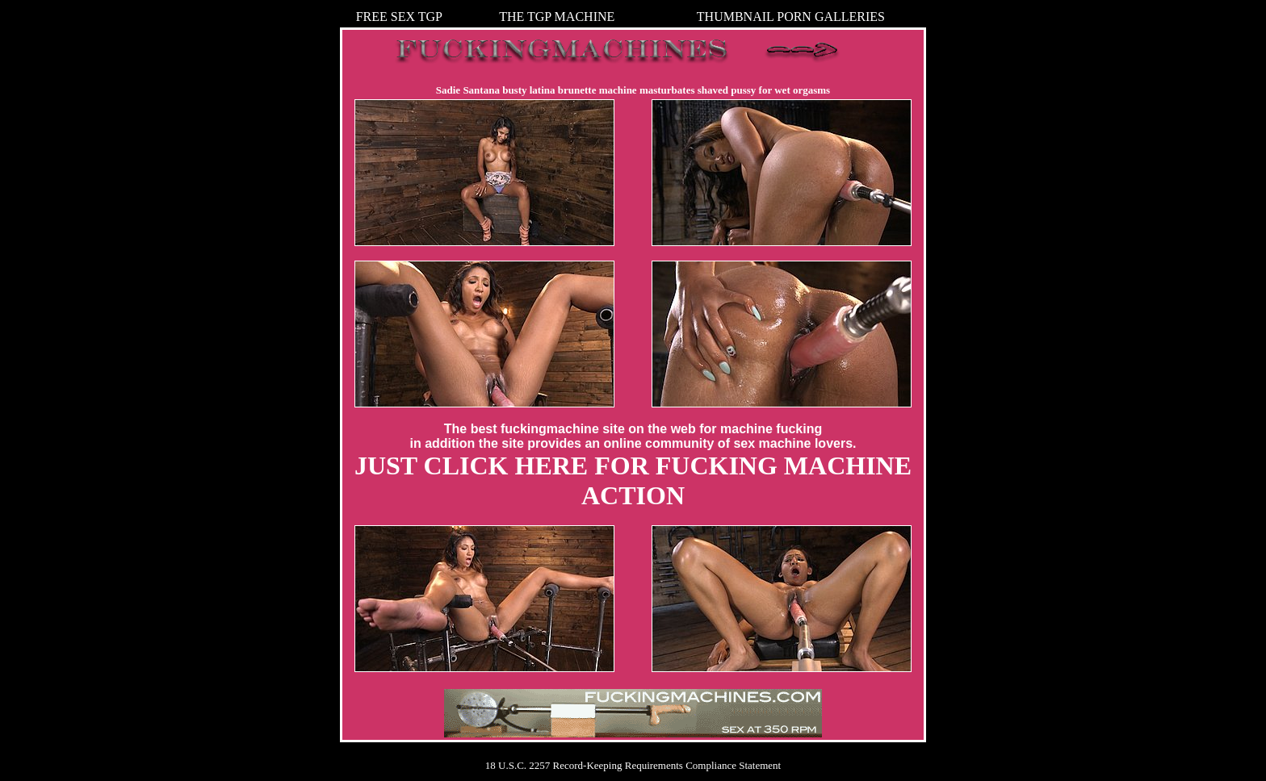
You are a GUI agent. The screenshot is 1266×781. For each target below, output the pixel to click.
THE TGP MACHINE (556, 16)
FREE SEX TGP (399, 16)
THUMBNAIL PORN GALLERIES (791, 16)
